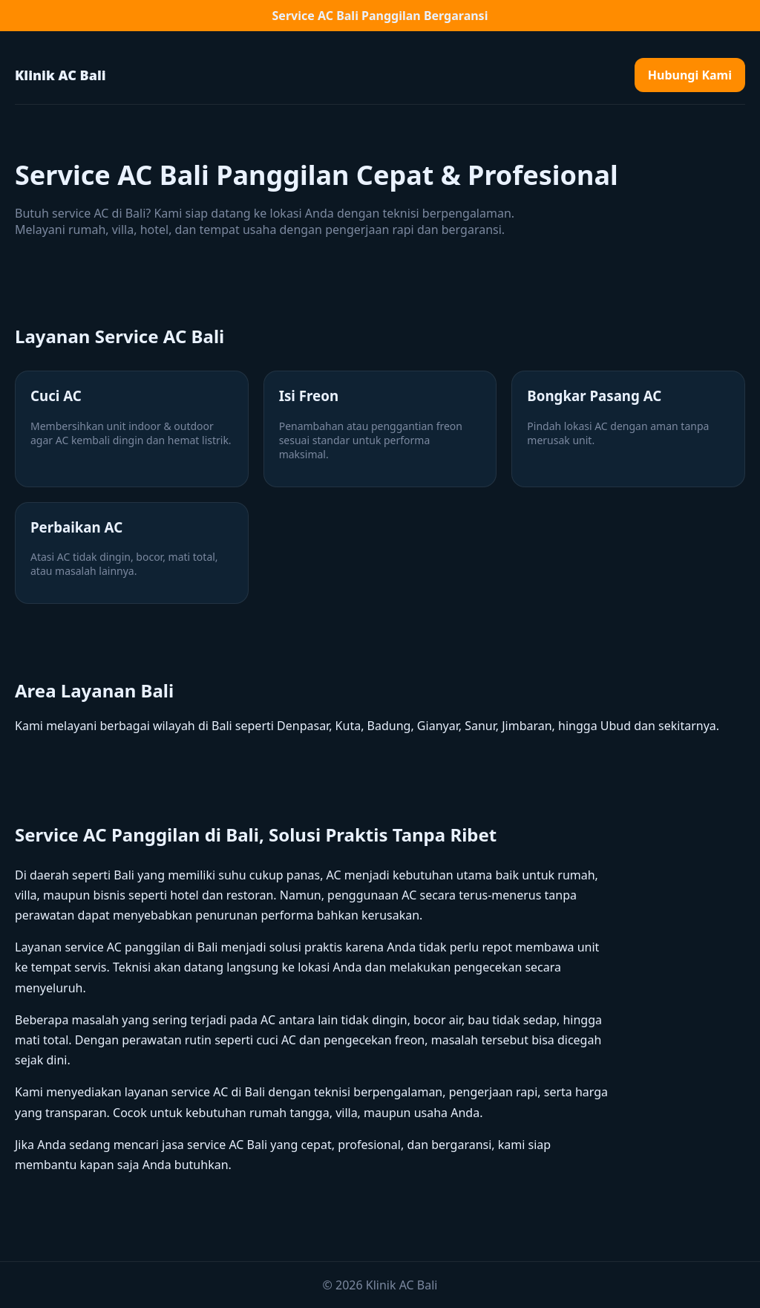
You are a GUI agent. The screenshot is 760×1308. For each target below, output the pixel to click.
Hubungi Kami (690, 75)
